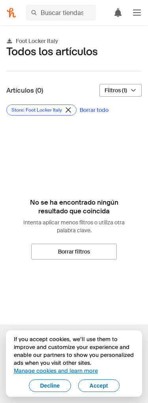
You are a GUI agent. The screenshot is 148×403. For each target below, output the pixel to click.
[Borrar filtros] (74, 251)
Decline (50, 385)
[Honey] (11, 12)
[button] (137, 12)
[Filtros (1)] (120, 90)
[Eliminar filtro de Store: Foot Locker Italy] (41, 110)
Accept (99, 385)
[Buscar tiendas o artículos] (61, 13)
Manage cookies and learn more (56, 370)
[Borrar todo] (94, 110)
